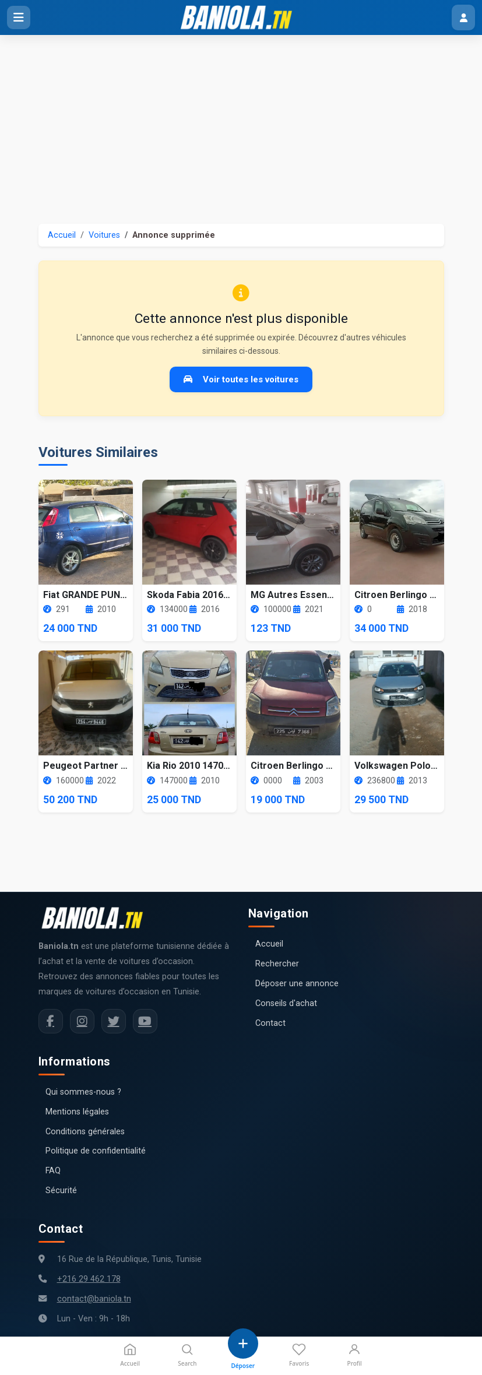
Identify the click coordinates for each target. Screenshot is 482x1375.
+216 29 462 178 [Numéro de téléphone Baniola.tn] (89, 1279)
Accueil (62, 235)
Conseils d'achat (286, 1003)
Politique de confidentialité (95, 1151)
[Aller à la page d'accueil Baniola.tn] (96, 918)
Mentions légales (77, 1112)
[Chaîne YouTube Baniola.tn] (145, 1021)
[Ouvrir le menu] (18, 17)
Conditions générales (85, 1132)
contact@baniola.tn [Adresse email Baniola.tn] (94, 1299)
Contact (270, 1023)
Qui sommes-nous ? (83, 1092)
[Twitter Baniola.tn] (113, 1021)
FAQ (53, 1171)
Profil (354, 1354)
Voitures (104, 235)
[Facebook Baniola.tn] (50, 1021)
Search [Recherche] (187, 1354)
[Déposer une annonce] (243, 1349)
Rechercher (277, 964)
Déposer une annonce (297, 984)
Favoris (299, 1354)
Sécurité (61, 1190)
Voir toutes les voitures (241, 379)
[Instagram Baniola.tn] (82, 1021)
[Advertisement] (241, 122)
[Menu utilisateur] (463, 17)
